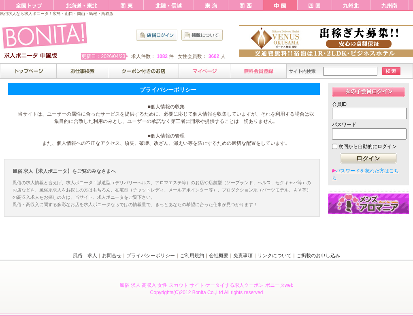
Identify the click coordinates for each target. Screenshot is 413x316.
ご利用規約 (192, 255)
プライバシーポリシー (150, 255)
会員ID (339, 104)
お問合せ (111, 255)
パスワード (344, 124)
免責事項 (243, 255)
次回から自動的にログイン (367, 146)
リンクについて (275, 255)
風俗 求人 (85, 255)
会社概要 (218, 255)
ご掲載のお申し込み (318, 255)
